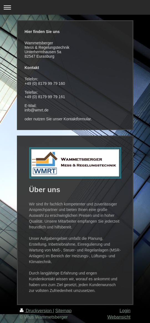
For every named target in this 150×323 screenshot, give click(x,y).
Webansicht (118, 317)
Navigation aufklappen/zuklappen (75, 7)
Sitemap (63, 310)
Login (125, 310)
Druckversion (36, 310)
